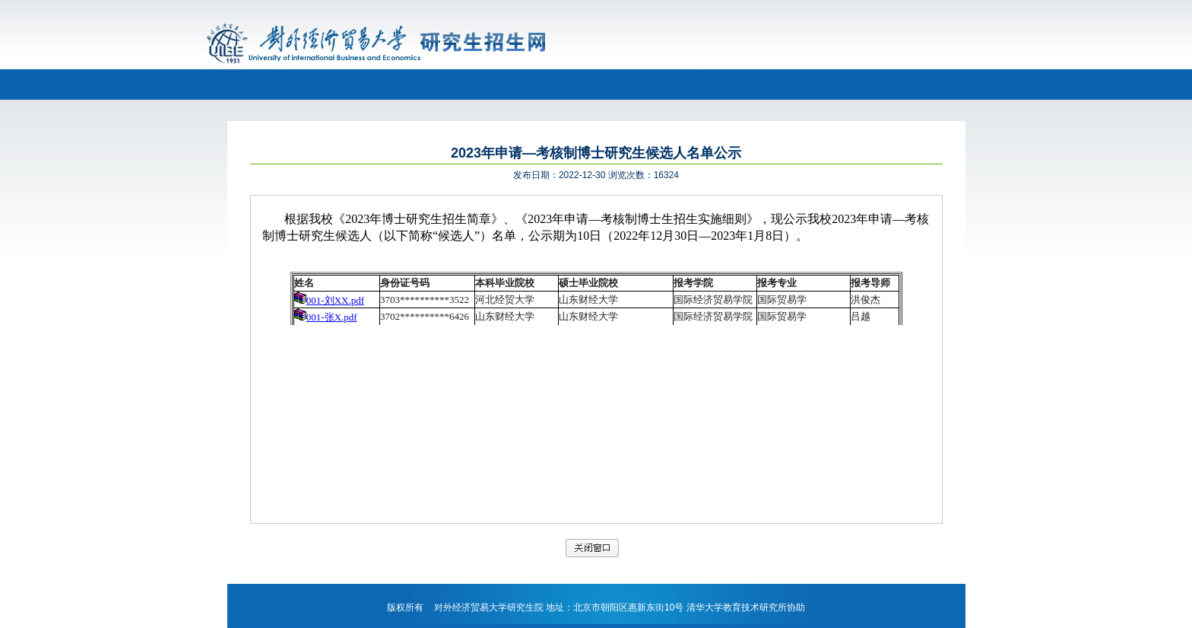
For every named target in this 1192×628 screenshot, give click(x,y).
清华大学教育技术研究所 (736, 607)
